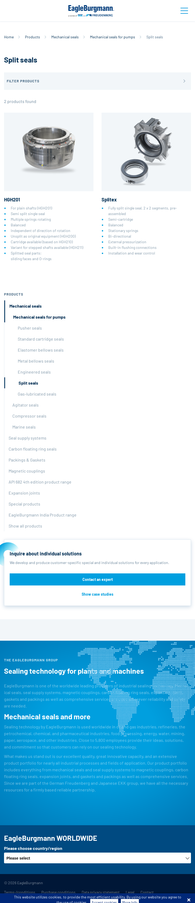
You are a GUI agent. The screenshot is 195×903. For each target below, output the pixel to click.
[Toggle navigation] (184, 10)
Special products (24, 503)
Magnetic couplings (27, 470)
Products (32, 37)
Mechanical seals (65, 37)
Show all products (25, 525)
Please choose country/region (33, 848)
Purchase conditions (58, 892)
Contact (147, 892)
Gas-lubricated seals (37, 393)
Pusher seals (30, 327)
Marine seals (24, 426)
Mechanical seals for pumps (112, 37)
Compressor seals (29, 415)
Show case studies (97, 594)
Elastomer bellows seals (41, 349)
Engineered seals (34, 371)
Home (9, 37)
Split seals (28, 382)
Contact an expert (97, 579)
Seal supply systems (27, 437)
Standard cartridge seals (41, 338)
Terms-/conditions (19, 892)
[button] (97, 81)
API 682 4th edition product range (40, 481)
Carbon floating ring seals (33, 448)
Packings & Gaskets (27, 459)
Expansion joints (24, 492)
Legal (130, 892)
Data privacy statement (101, 892)
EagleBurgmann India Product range (43, 514)
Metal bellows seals (36, 360)
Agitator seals (25, 404)
